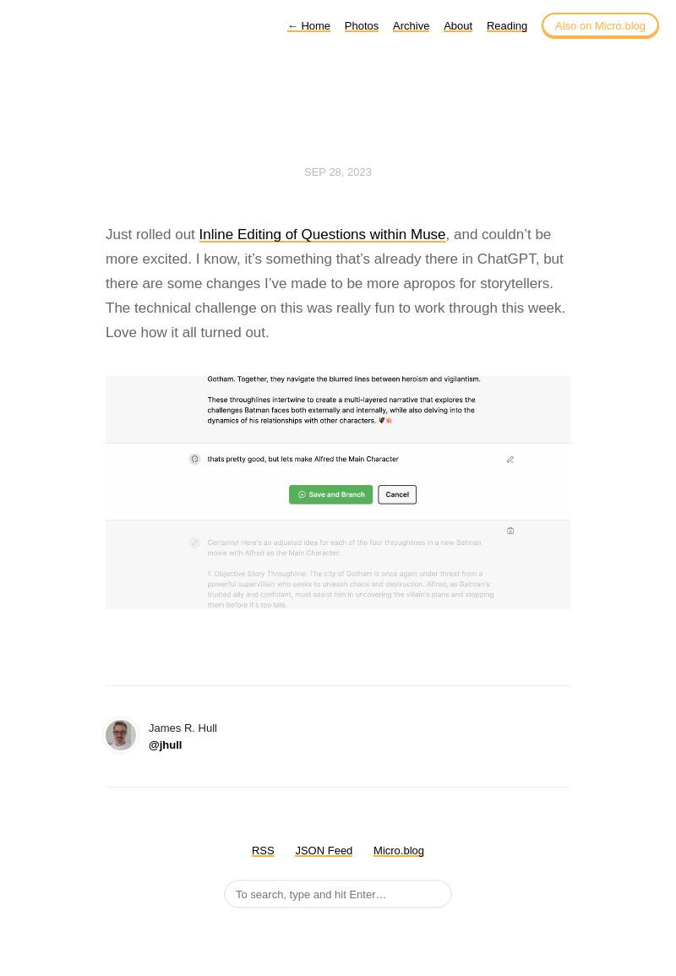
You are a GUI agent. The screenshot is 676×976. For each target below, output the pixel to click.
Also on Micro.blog (600, 25)
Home (308, 25)
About (458, 25)
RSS (263, 850)
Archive (411, 25)
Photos (362, 25)
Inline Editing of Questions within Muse (322, 234)
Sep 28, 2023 (338, 172)
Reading (507, 25)
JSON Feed (323, 850)
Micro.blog (398, 850)
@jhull (165, 745)
